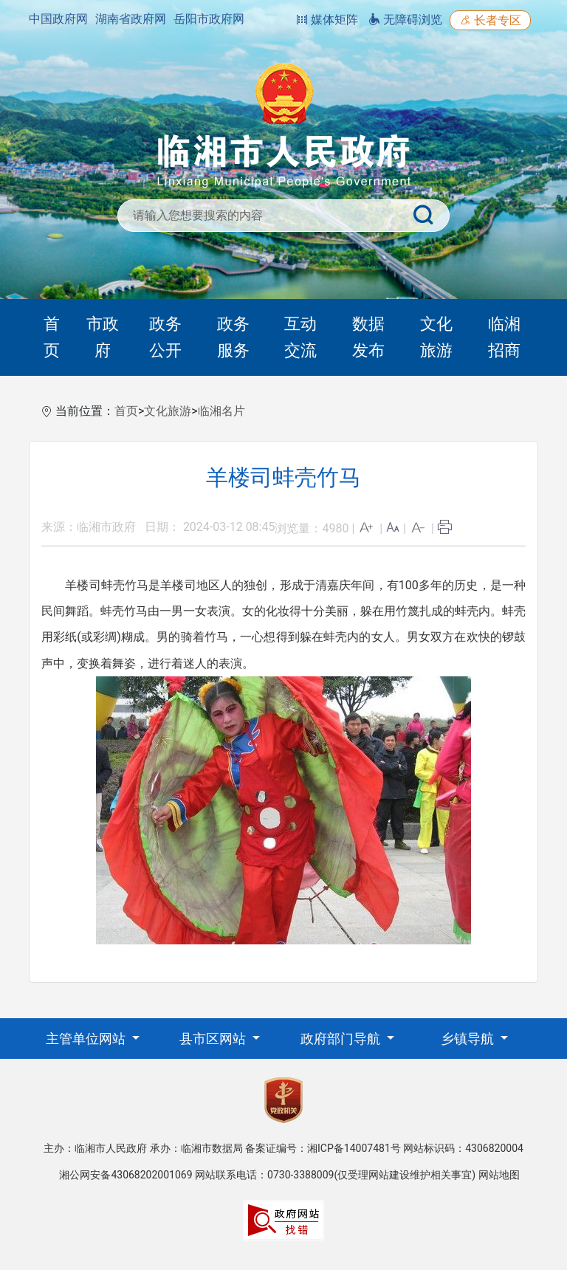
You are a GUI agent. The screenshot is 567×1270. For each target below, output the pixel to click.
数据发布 (368, 337)
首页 (52, 337)
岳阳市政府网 (208, 19)
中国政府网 (58, 19)
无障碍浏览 (405, 20)
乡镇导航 (469, 1038)
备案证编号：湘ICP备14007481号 (323, 1148)
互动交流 (300, 337)
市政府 (102, 337)
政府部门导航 (341, 1038)
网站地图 (499, 1175)
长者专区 (490, 20)
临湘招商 (504, 337)
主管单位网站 (87, 1038)
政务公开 (165, 337)
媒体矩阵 (327, 20)
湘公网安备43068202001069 (125, 1175)
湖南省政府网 (130, 19)
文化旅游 (436, 337)
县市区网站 (214, 1038)
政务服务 (233, 337)
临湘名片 (221, 411)
